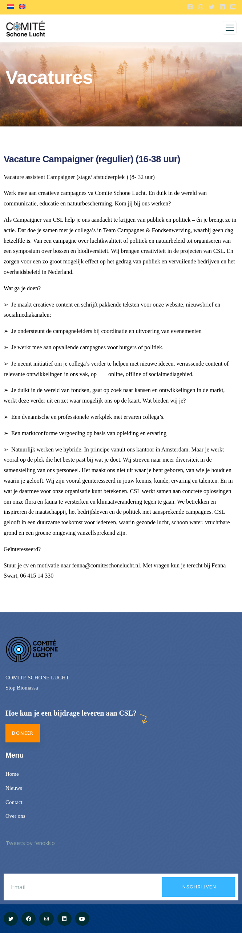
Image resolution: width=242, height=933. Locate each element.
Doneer (22, 733)
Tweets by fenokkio (30, 842)
